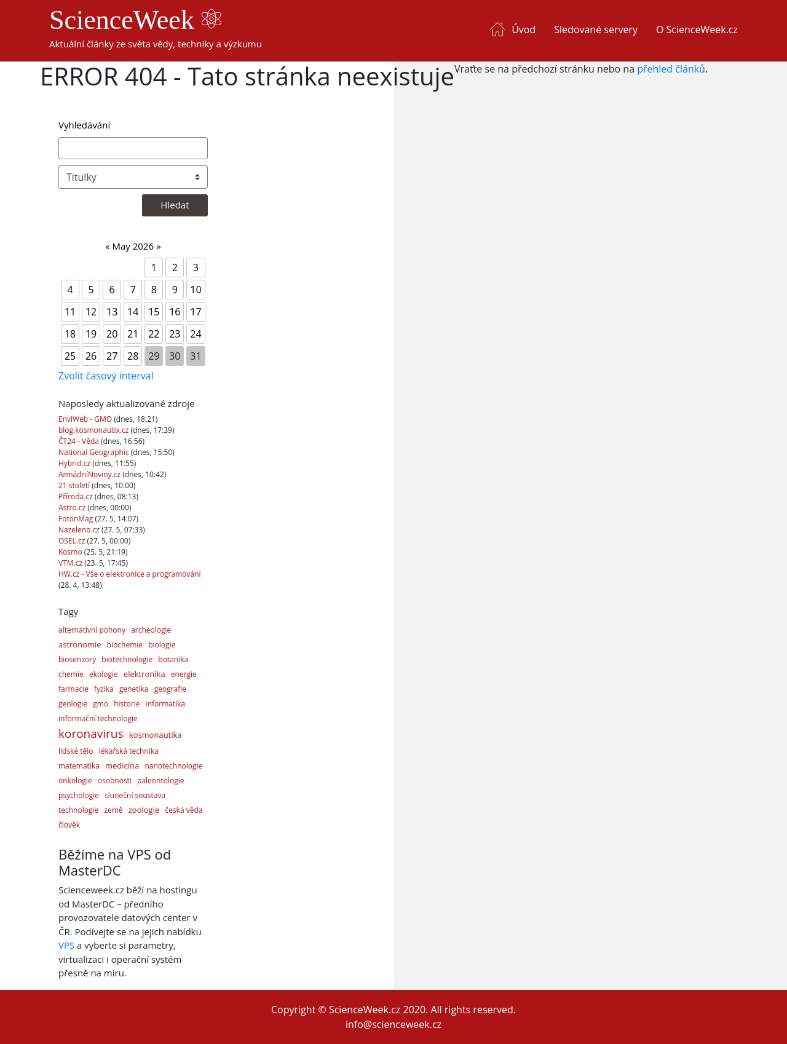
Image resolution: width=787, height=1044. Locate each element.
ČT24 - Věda (79, 441)
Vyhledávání (84, 125)
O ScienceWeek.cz (697, 29)
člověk (69, 825)
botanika (173, 659)
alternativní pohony (91, 630)
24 (195, 334)
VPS (66, 945)
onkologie (75, 780)
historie (127, 703)
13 (111, 311)
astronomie (79, 644)
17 (195, 311)
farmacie (73, 689)
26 (91, 356)
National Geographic (94, 452)
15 (153, 311)
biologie (161, 644)
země (113, 810)
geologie (72, 703)
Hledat (174, 205)
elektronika (144, 673)
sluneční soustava (135, 795)
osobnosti (115, 780)
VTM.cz (71, 563)
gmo (100, 703)
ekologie (103, 674)
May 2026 (133, 246)
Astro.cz (72, 507)
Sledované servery (596, 29)
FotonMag (76, 518)
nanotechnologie (173, 766)
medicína (122, 765)
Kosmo (71, 552)
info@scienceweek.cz (393, 1024)
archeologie (151, 630)
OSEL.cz (72, 541)
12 (91, 311)
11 (70, 311)
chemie (71, 674)
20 (111, 334)
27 (111, 356)
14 (132, 311)
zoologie (144, 809)
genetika (134, 689)
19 (91, 334)
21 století (75, 485)
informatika (166, 703)
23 (174, 334)
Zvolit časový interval (106, 375)
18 (70, 334)
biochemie (125, 644)
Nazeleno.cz (79, 529)
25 (70, 356)
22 (153, 334)
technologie (78, 810)
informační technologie (98, 718)
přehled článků (671, 69)
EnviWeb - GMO (86, 419)
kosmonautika (155, 734)
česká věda (183, 810)
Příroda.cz (76, 496)
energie (184, 674)
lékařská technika (129, 751)
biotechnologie (126, 659)
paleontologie (160, 780)
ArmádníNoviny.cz (90, 474)
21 (132, 334)
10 (195, 289)
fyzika (104, 689)
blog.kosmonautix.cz (94, 430)
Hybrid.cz (75, 463)
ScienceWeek (135, 20)
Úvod (524, 29)
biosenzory (77, 659)
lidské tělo (75, 751)
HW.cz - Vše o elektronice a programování (129, 574)
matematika (79, 766)
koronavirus (91, 733)
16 (174, 311)
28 (132, 356)
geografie (170, 689)
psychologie (78, 795)
